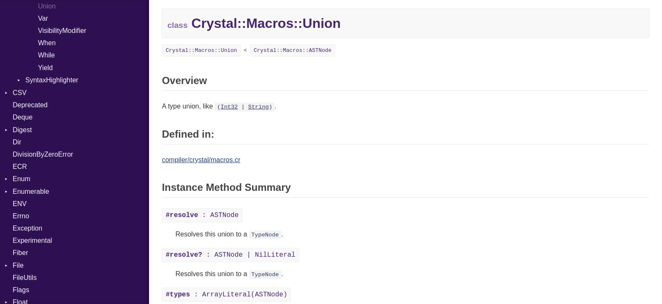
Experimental (32, 240)
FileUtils (25, 277)
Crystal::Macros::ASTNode (292, 50)
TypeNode (265, 235)
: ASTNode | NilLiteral (230, 255)
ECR (20, 166)
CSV (20, 92)
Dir (17, 142)
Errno (21, 216)
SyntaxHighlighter (51, 80)
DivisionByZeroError (43, 154)
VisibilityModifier (62, 30)
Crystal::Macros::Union (201, 50)
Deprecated (30, 105)
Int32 (229, 107)
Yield (45, 67)
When (47, 42)
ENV (20, 203)
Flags (21, 289)
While (46, 55)
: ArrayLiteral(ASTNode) (226, 295)
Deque (23, 117)
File (18, 265)
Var (43, 18)
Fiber (20, 252)
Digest (22, 129)
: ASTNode (202, 215)
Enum (21, 178)
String (258, 107)
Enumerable (31, 191)
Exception (27, 228)
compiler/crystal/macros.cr (201, 159)
